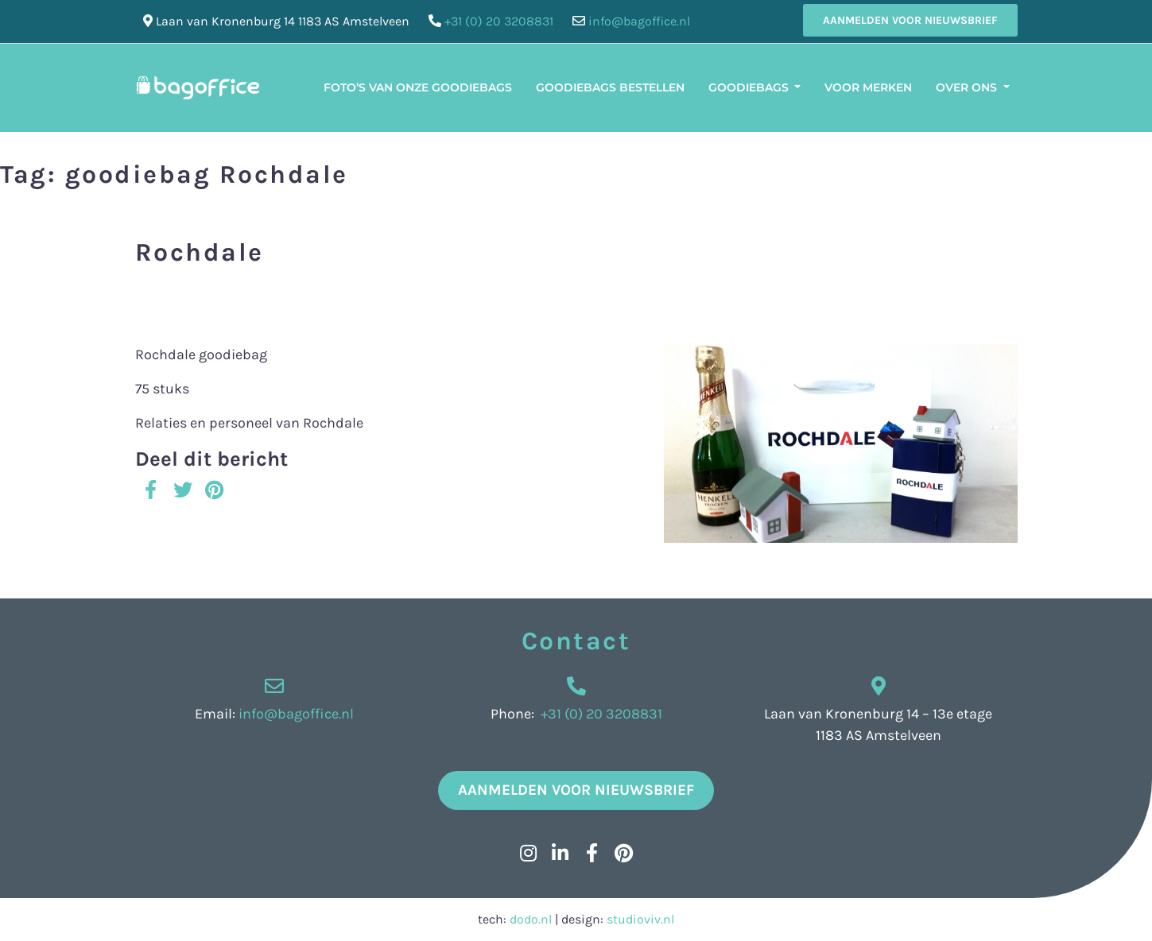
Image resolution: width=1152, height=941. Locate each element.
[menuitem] (1033, 78)
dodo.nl (531, 919)
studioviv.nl (640, 919)
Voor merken (868, 87)
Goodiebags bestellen (610, 87)
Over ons (968, 87)
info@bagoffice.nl (639, 21)
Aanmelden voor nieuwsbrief (910, 20)
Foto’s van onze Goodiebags (418, 87)
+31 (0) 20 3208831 (498, 21)
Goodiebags (750, 87)
